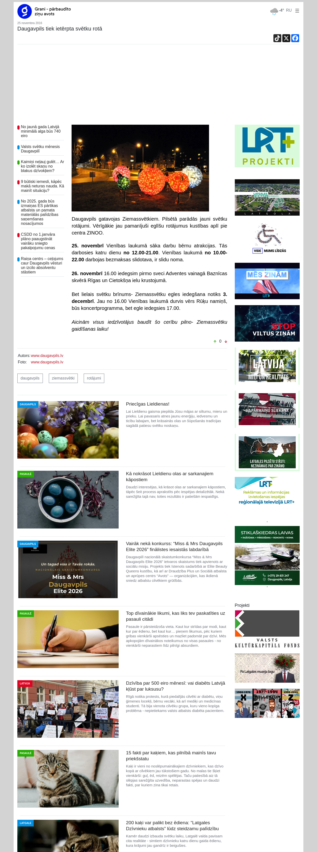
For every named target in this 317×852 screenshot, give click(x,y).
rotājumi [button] (94, 378)
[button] (296, 10)
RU (289, 10)
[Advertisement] (158, 87)
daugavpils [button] (30, 378)
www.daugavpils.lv (47, 355)
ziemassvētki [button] (63, 378)
